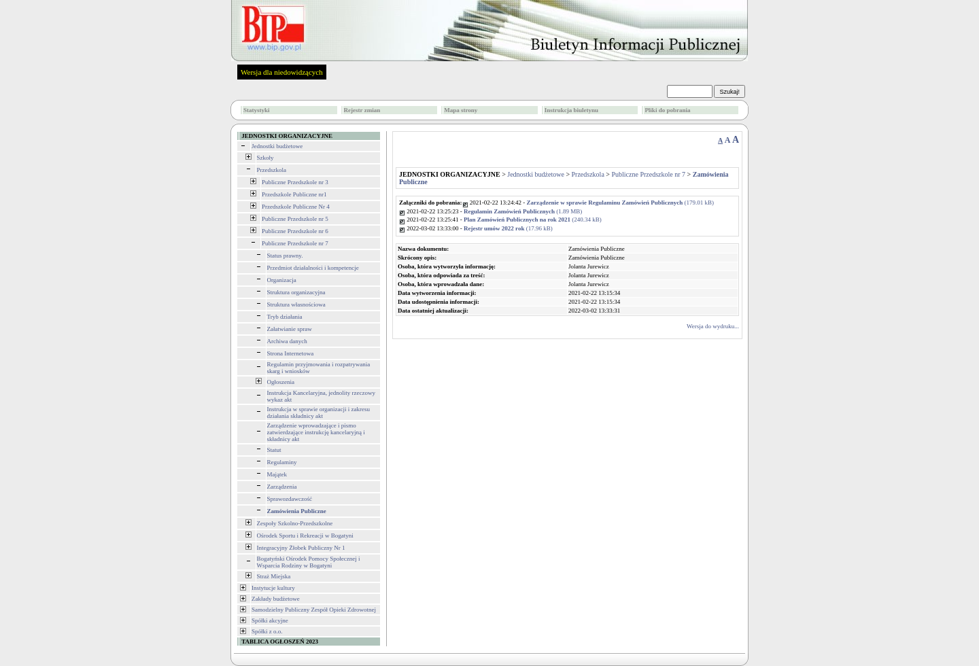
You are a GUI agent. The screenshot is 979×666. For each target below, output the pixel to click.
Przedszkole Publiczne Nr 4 (296, 206)
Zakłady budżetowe (276, 598)
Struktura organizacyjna (296, 292)
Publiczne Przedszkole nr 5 (295, 218)
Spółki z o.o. (267, 631)
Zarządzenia (282, 486)
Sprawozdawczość (289, 498)
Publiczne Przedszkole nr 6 (295, 231)
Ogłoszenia (281, 382)
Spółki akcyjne (270, 620)
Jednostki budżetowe (277, 146)
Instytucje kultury (273, 587)
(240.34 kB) (533, 219)
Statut (274, 449)
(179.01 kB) (621, 202)
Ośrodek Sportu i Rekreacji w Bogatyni (305, 535)
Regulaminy (282, 462)
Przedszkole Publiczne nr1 (294, 194)
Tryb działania (285, 316)
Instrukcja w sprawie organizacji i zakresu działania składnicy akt (319, 412)
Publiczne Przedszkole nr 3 (295, 182)
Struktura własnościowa (296, 304)
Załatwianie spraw (289, 329)
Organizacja (281, 280)
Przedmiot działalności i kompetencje (313, 267)
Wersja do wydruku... (713, 326)
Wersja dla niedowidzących (282, 72)
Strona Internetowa (290, 353)
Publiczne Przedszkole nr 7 (295, 243)
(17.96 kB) (508, 228)
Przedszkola (271, 169)
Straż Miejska (274, 576)
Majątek (277, 474)
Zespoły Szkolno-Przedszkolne (295, 523)
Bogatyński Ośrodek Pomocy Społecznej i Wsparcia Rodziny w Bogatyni (308, 562)
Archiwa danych (287, 341)
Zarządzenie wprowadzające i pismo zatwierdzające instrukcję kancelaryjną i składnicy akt (316, 432)
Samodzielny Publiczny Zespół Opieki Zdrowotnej (314, 609)
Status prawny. (285, 255)
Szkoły (265, 157)
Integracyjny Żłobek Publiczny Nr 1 (301, 547)
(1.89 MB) (523, 211)
